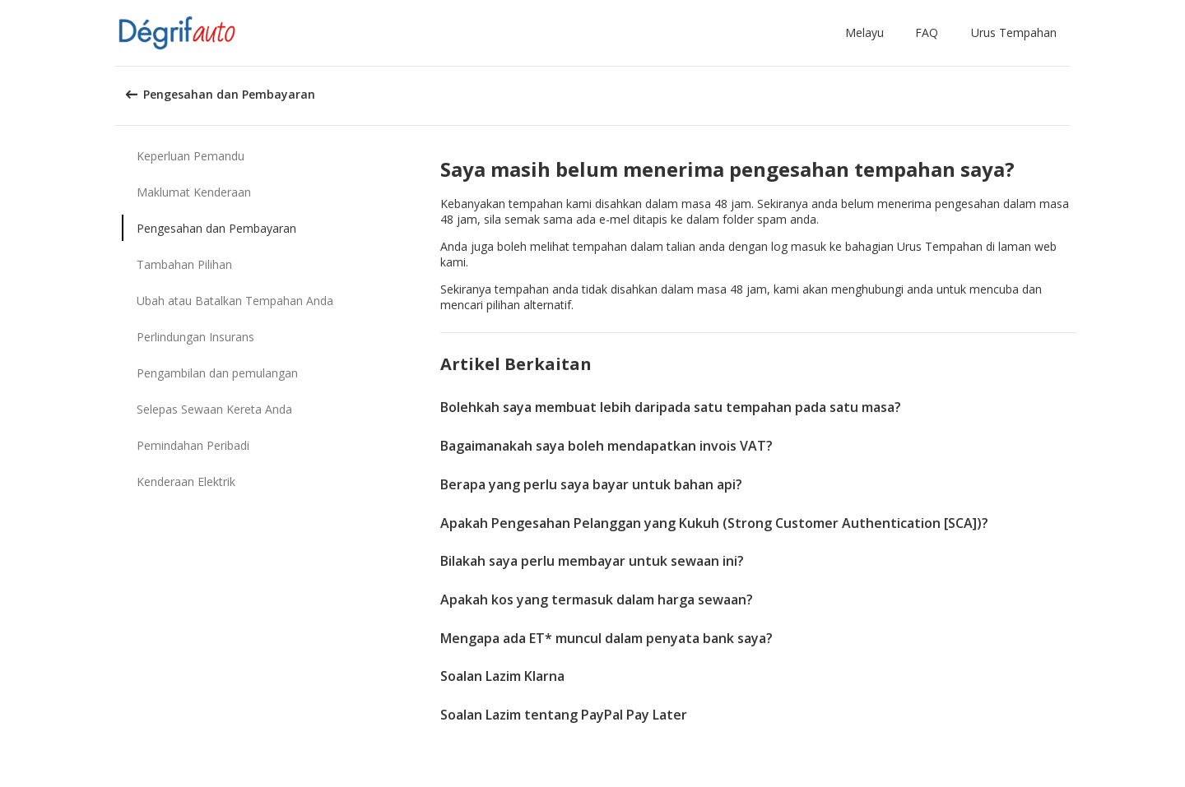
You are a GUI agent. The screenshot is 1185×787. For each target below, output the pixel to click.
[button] (868, 32)
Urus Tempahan (1014, 32)
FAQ (926, 32)
